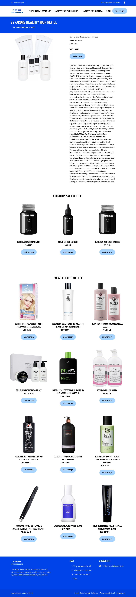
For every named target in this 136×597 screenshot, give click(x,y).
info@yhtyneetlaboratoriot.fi (110, 2)
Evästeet (94, 593)
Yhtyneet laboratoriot (40, 11)
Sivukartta (120, 593)
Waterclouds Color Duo (107, 390)
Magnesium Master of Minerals (107, 242)
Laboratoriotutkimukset (82, 570)
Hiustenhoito (85, 37)
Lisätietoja (77, 56)
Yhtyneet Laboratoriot (82, 566)
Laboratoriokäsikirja (92, 11)
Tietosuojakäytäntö (107, 593)
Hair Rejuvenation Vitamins (28, 242)
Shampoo (94, 37)
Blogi (108, 11)
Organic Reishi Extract (68, 242)
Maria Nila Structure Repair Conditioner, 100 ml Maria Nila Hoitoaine (107, 459)
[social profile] (26, 3)
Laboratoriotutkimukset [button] (66, 11)
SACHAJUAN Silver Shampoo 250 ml (68, 525)
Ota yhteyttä (85, 593)
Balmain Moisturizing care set (29, 390)
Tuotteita (119, 11)
